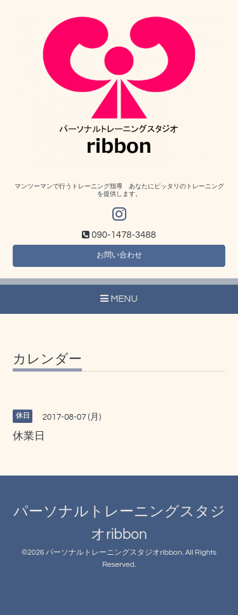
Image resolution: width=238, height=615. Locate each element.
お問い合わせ (119, 255)
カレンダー (47, 359)
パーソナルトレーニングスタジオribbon (114, 552)
